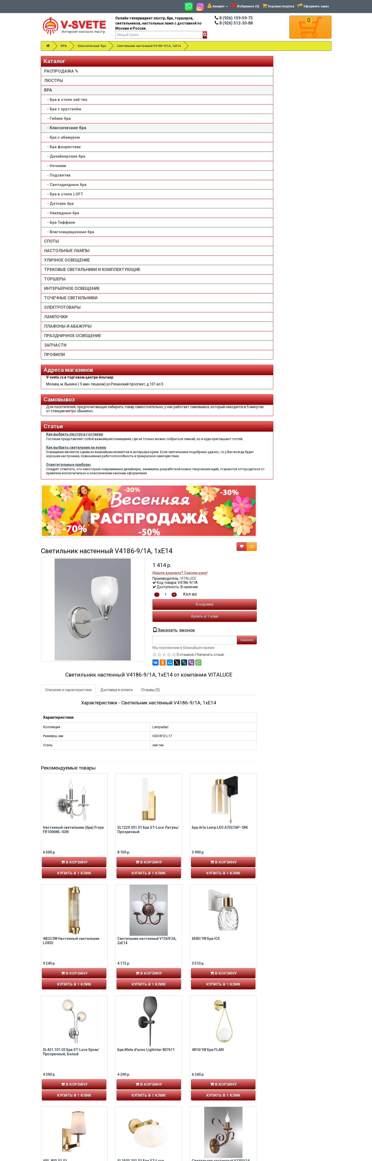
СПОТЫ (51, 241)
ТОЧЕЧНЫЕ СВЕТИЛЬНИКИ (70, 303)
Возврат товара (280, 1079)
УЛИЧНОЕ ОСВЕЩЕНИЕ (67, 260)
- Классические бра (65, 127)
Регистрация (56, 1079)
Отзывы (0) (225, 261)
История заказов (59, 1089)
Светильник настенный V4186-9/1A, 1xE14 (149, 46)
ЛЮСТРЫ (53, 80)
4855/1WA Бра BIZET (209, 954)
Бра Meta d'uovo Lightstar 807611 (220, 621)
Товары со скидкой (209, 1074)
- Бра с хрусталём (62, 109)
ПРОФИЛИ (54, 359)
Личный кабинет (58, 1074)
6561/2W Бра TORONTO (212, 843)
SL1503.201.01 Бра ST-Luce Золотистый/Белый (215, 734)
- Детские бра (59, 203)
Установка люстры (208, 1079)
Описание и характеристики (142, 261)
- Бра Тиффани (59, 222)
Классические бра (92, 46)
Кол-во (265, 165)
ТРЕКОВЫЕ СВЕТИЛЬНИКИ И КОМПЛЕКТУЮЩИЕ (72, 272)
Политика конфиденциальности (220, 1094)
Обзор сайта (277, 1084)
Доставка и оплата (191, 261)
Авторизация (56, 1084)
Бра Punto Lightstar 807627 (140, 954)
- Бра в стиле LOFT (63, 194)
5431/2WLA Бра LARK (135, 843)
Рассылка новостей (62, 1094)
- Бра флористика (62, 147)
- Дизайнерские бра (64, 156)
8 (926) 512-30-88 (234, 23)
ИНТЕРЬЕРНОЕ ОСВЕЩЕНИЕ (72, 293)
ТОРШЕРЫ (55, 284)
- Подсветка (57, 175)
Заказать (321, 211)
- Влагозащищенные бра (69, 232)
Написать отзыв (285, 226)
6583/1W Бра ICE (280, 510)
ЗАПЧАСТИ (55, 350)
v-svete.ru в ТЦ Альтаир (139, 1084)
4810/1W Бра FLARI (282, 621)
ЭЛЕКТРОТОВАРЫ (62, 312)
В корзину (279, 176)
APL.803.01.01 (129, 732)
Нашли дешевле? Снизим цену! (254, 144)
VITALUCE (263, 150)
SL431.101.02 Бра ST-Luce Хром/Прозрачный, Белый (145, 623)
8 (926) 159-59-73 (234, 18)
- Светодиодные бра (65, 184)
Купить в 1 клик (279, 188)
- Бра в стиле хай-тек (65, 99)
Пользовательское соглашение (219, 1099)
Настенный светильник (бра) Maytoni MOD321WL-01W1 (291, 845)
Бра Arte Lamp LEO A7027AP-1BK (294, 399)
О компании (203, 1084)
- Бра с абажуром (62, 137)
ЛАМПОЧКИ (56, 321)
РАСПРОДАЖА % (61, 71)
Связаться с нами (282, 1074)
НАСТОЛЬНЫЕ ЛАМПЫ (66, 250)
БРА (64, 46)
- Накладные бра (61, 213)
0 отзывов (259, 226)
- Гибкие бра (57, 118)
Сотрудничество (207, 1104)
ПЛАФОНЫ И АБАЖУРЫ (68, 331)
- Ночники (55, 165)
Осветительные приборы (68, 540)
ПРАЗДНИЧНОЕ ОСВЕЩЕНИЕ (72, 340)
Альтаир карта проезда (63, 1126)
